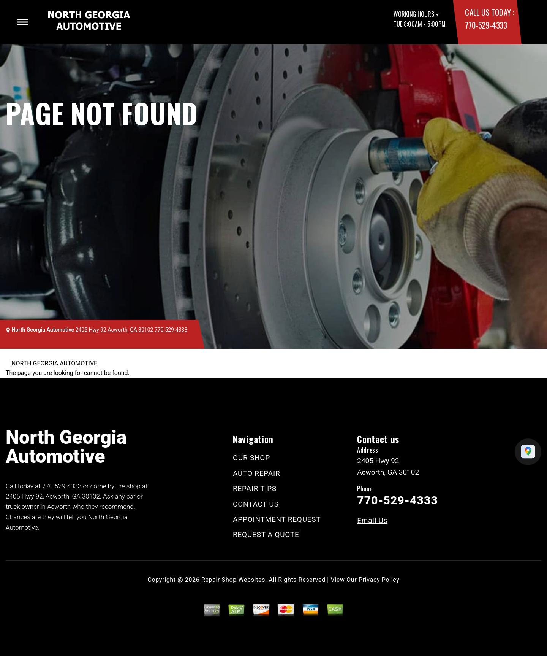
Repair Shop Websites (233, 579)
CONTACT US (256, 504)
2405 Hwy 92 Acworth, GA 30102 (114, 330)
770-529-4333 (486, 25)
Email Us (372, 520)
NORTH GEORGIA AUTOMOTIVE (54, 363)
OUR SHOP (251, 457)
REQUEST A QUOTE (266, 534)
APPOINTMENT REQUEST (277, 519)
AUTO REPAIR (256, 473)
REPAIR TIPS (255, 488)
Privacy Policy (379, 579)
